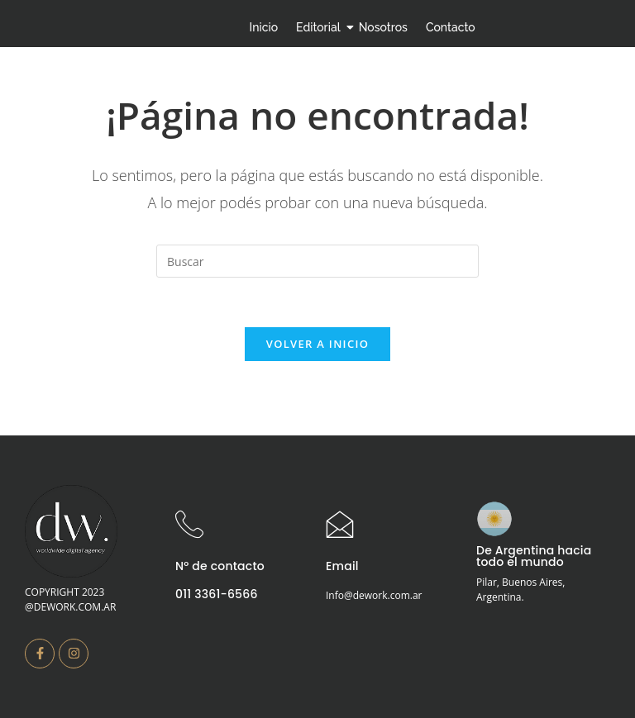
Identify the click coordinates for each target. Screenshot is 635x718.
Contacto (450, 27)
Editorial (320, 27)
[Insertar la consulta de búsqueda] (317, 261)
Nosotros (383, 27)
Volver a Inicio (317, 343)
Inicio (264, 27)
